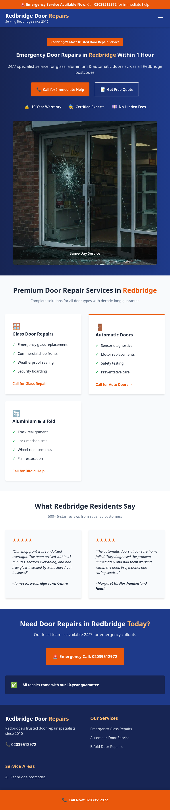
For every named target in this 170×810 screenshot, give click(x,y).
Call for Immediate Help (60, 89)
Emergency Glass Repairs (111, 728)
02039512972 (105, 4)
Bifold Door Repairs (106, 746)
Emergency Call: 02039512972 (85, 657)
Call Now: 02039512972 (85, 800)
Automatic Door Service (109, 737)
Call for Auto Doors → (114, 384)
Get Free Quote (116, 89)
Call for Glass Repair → (31, 383)
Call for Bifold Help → (30, 470)
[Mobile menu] (160, 18)
